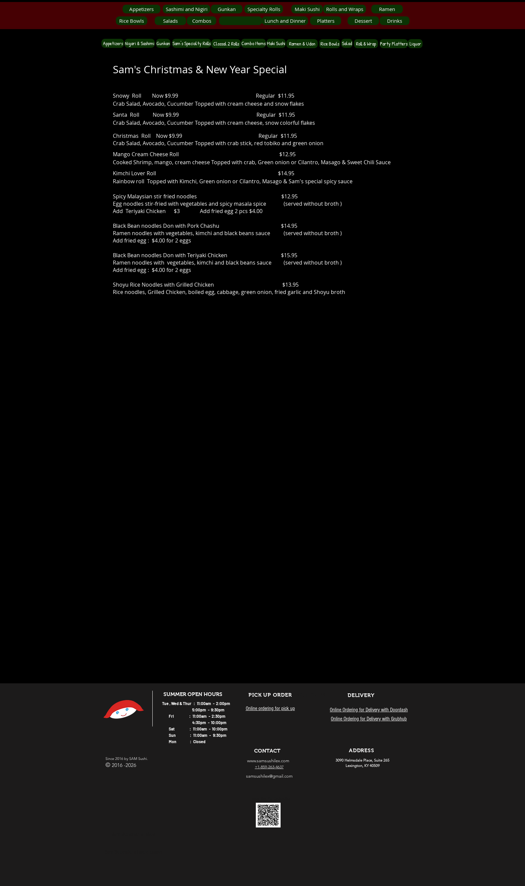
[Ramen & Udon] (302, 43)
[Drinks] (394, 20)
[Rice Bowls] (131, 20)
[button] (240, 20)
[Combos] (201, 20)
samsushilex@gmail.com (269, 776)
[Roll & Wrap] (366, 43)
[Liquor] (415, 43)
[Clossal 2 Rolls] (226, 43)
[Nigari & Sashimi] (140, 43)
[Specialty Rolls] (263, 9)
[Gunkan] (226, 9)
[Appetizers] (141, 9)
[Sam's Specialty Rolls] (191, 43)
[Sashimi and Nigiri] (186, 9)
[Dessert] (363, 20)
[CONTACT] (267, 751)
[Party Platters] (394, 43)
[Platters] (325, 20)
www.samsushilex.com (268, 760)
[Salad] (347, 43)
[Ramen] (387, 9)
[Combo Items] (253, 43)
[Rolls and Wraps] (344, 9)
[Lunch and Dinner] (285, 20)
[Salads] (170, 20)
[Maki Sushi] (307, 9)
